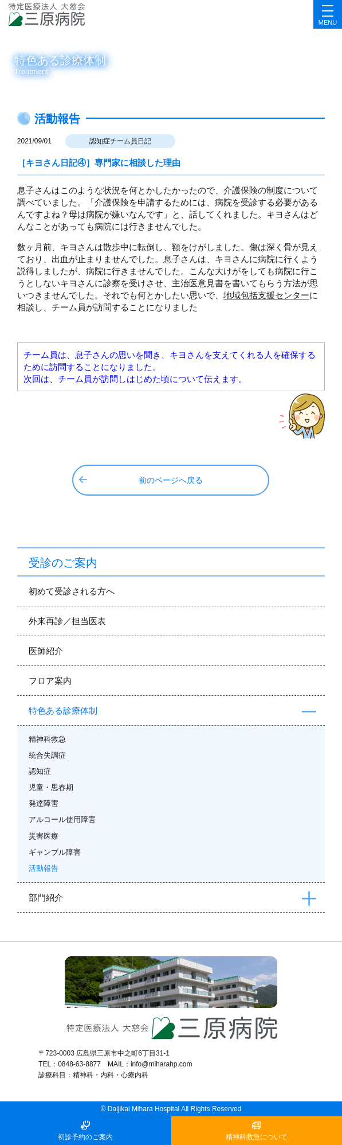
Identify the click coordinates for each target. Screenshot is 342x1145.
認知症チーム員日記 (120, 141)
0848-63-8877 (79, 1064)
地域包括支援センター (266, 295)
